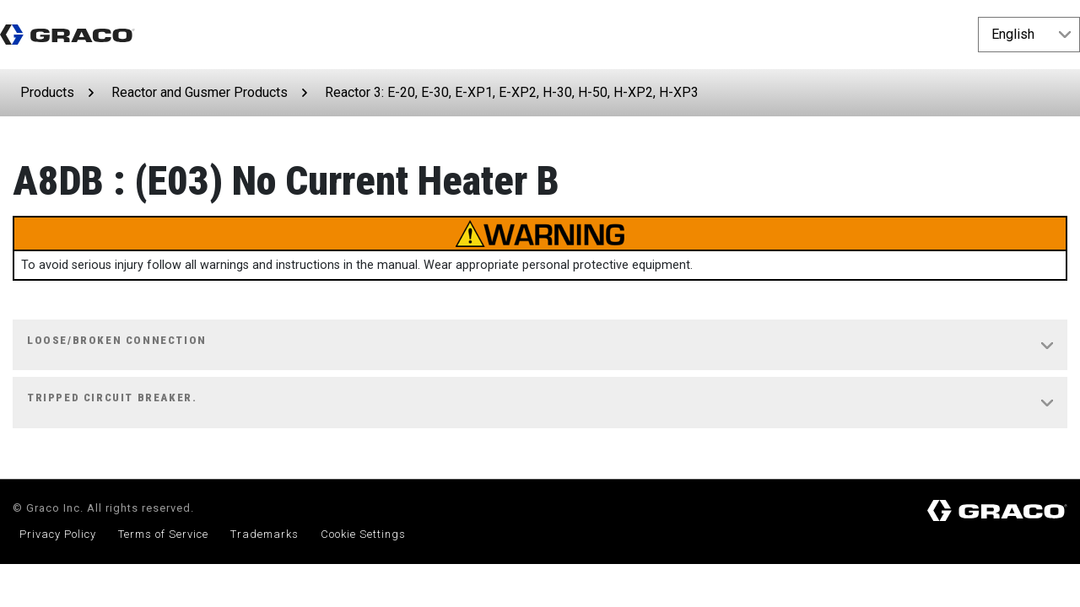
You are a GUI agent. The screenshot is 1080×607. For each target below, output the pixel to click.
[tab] (540, 345)
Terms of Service (163, 534)
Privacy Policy (57, 534)
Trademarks (264, 534)
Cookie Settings (363, 534)
